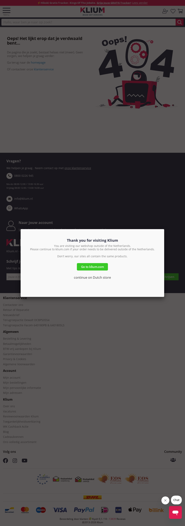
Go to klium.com (92, 267)
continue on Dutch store (92, 277)
